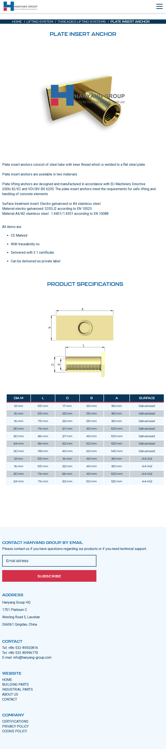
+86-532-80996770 (23, 653)
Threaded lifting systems (82, 21)
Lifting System (40, 21)
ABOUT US (10, 694)
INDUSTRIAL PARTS (17, 689)
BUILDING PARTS (15, 684)
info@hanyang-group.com (32, 657)
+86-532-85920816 (23, 648)
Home (17, 21)
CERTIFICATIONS (15, 721)
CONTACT (9, 699)
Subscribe (49, 576)
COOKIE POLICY (14, 731)
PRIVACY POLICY (15, 726)
